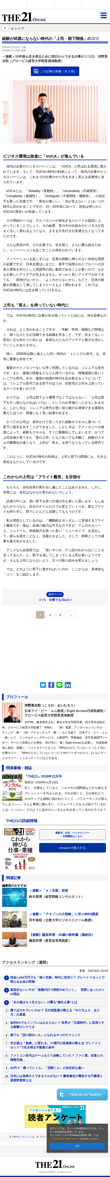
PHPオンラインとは (23, 1136)
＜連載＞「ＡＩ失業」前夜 (48, 890)
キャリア (13, 28)
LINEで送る (59, 685)
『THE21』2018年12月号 (43, 776)
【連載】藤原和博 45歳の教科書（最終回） (62, 934)
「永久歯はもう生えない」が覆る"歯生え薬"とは (43, 1002)
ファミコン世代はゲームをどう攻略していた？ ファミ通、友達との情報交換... (56, 1057)
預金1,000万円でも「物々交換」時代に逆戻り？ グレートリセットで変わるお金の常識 (57, 979)
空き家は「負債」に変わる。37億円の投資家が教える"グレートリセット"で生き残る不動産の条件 (55, 1045)
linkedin (68, 685)
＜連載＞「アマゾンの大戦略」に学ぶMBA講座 (63, 914)
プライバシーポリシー (64, 1138)
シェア (51, 685)
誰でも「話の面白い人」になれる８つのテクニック (45, 1035)
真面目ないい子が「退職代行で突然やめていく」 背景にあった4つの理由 (57, 992)
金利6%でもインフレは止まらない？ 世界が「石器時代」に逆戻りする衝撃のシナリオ (57, 1025)
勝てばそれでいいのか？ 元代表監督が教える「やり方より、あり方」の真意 (55, 1012)
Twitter (43, 685)
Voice (41, 4)
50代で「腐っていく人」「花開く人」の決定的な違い (47, 1068)
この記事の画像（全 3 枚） (58, 71)
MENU (104, 15)
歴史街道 (95, 4)
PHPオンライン (13, 4)
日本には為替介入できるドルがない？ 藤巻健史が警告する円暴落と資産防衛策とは (56, 1078)
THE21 (68, 4)
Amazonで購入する (72, 847)
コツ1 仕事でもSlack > (55, 596)
